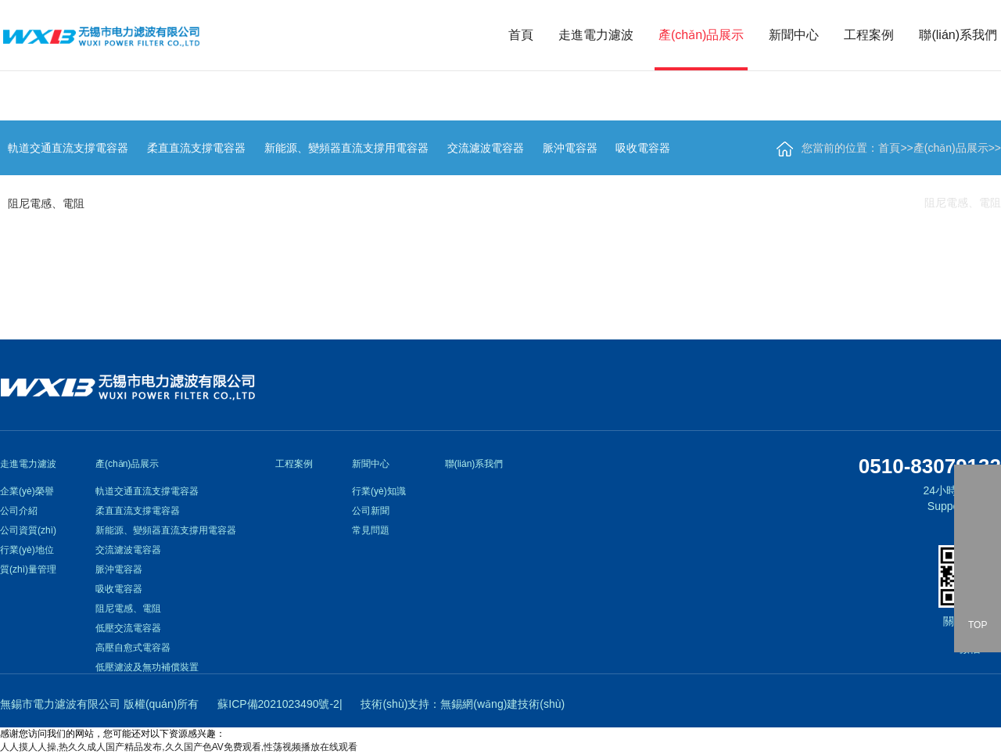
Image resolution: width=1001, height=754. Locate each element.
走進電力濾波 (595, 34)
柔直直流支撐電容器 (137, 510)
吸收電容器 (118, 588)
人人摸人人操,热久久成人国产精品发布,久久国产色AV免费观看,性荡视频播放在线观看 (178, 746)
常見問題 (370, 530)
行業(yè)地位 (27, 549)
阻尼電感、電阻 (128, 608)
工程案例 (869, 34)
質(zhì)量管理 (28, 569)
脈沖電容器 (118, 569)
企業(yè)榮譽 (27, 491)
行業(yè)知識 (379, 491)
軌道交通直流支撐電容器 (147, 491)
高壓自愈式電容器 (132, 647)
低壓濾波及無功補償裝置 (147, 667)
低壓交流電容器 (128, 628)
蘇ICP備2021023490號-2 (278, 704)
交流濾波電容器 (128, 549)
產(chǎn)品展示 (701, 34)
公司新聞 (370, 510)
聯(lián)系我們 (958, 34)
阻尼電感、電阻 (962, 202)
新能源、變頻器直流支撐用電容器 (165, 530)
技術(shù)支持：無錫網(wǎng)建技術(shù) (463, 704)
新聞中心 (794, 34)
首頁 (520, 34)
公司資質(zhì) (28, 530)
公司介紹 (19, 510)
